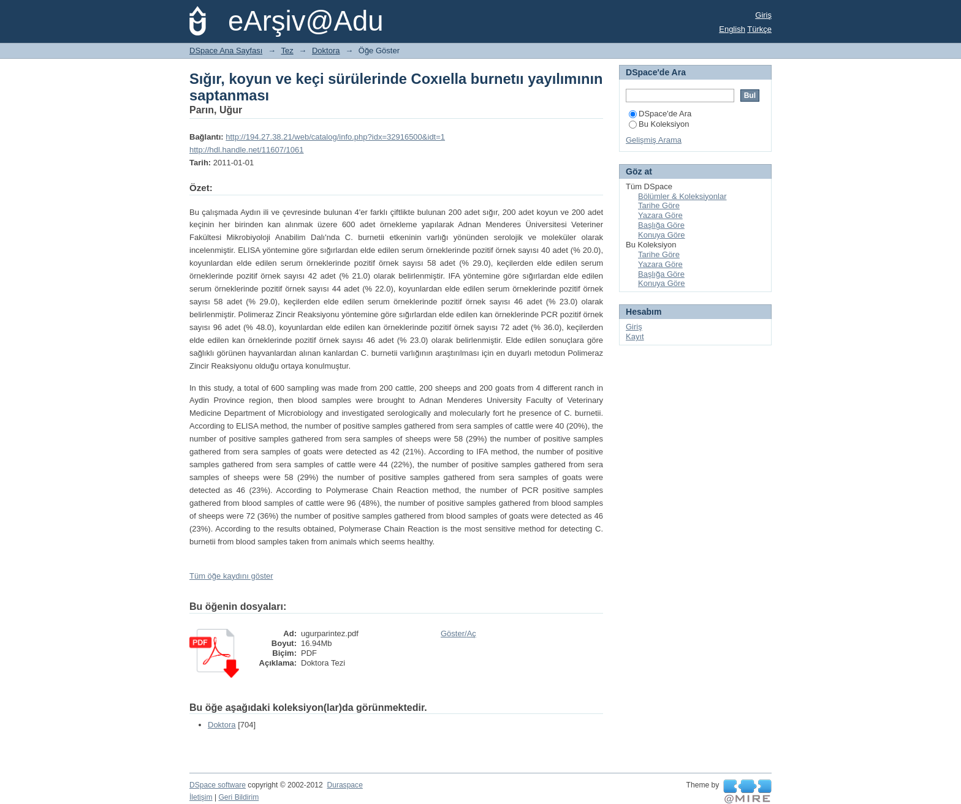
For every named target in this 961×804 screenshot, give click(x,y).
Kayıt (635, 336)
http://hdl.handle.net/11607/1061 (246, 149)
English (732, 29)
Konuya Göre (661, 234)
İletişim (201, 797)
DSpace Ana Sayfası (225, 50)
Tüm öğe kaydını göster (231, 575)
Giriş (763, 15)
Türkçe (759, 29)
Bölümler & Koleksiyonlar (682, 196)
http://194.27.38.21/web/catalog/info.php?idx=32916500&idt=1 (335, 136)
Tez (287, 50)
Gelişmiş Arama (654, 140)
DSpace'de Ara (660, 113)
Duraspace (344, 785)
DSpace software (217, 785)
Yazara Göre (660, 215)
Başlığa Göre (661, 225)
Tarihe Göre (659, 205)
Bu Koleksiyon (659, 124)
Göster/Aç (458, 633)
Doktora (326, 50)
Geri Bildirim (238, 797)
